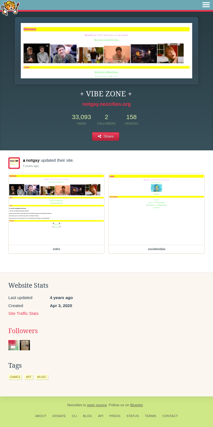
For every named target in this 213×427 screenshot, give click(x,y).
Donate (59, 416)
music (42, 377)
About (41, 416)
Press (114, 416)
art (29, 377)
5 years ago (31, 166)
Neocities (74, 405)
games (15, 377)
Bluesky (136, 405)
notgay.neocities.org (106, 104)
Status (132, 416)
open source (97, 405)
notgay (31, 160)
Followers (23, 331)
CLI (74, 416)
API (100, 416)
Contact (170, 416)
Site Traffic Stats (23, 313)
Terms (150, 416)
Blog (87, 416)
